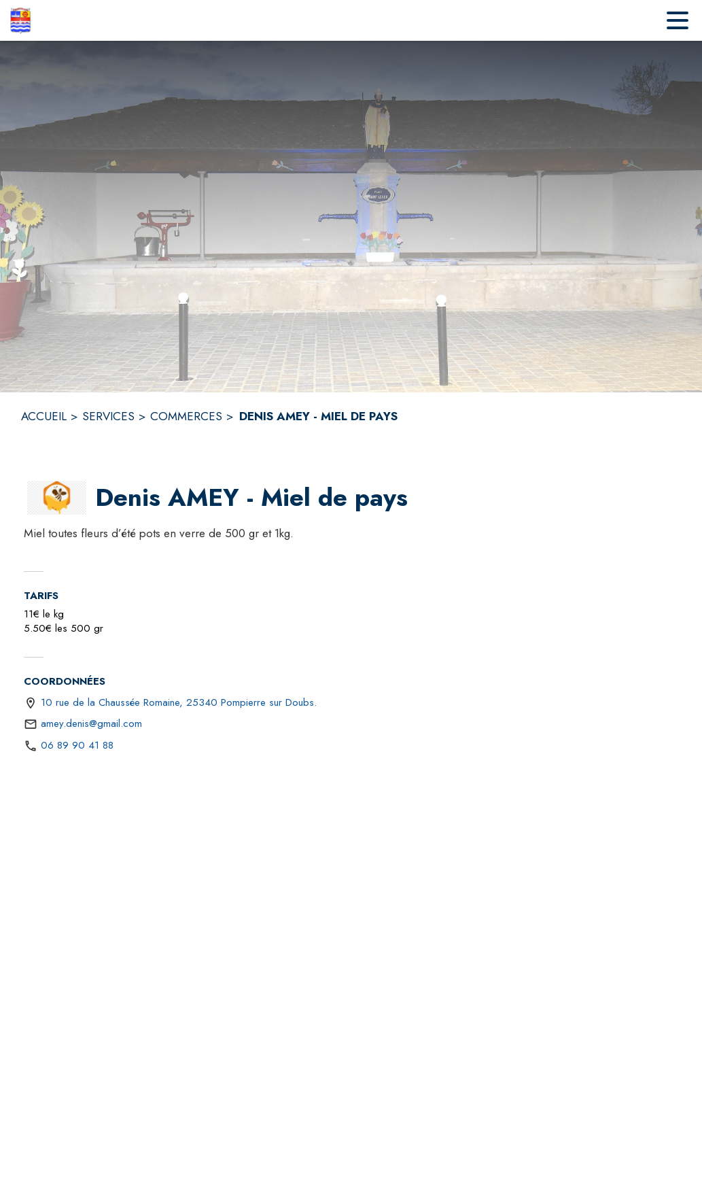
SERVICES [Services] (108, 416)
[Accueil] (20, 20)
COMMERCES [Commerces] (186, 416)
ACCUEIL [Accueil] (44, 416)
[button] (57, 498)
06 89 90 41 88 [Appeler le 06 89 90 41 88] (77, 745)
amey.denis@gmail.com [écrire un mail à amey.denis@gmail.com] (91, 723)
